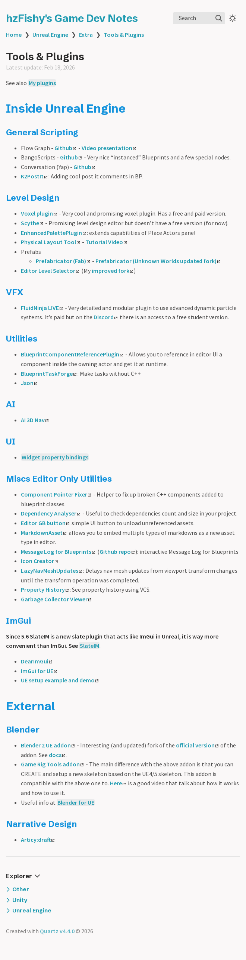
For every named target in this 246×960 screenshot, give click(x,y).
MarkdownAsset (43, 532)
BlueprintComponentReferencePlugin (72, 354)
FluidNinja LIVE (42, 307)
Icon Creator (39, 561)
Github (65, 148)
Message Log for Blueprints (58, 551)
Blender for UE (75, 802)
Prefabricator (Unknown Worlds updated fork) (157, 261)
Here (118, 783)
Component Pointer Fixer (56, 494)
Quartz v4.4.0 (57, 931)
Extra (86, 34)
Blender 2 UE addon (48, 745)
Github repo (117, 551)
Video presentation (109, 148)
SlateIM (89, 645)
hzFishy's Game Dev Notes (72, 18)
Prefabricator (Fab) (63, 261)
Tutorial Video (106, 242)
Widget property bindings (55, 457)
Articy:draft (37, 839)
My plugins (42, 83)
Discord (105, 317)
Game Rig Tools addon (52, 764)
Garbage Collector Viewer (56, 599)
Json (29, 383)
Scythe (32, 223)
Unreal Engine (50, 34)
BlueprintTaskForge (48, 373)
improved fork (112, 270)
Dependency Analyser (50, 513)
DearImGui (36, 661)
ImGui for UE (39, 671)
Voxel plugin (39, 213)
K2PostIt (34, 176)
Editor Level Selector (50, 270)
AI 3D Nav (34, 420)
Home (14, 34)
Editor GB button (45, 523)
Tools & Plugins (124, 34)
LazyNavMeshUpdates (51, 570)
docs (57, 755)
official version (197, 745)
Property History (45, 589)
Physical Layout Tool (50, 242)
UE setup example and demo (59, 680)
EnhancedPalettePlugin (53, 232)
